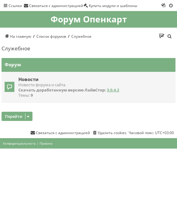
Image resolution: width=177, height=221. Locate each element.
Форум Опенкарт (89, 19)
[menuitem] (53, 5)
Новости (28, 79)
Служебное (16, 48)
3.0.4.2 (113, 90)
